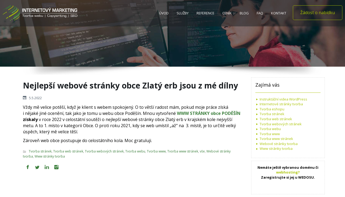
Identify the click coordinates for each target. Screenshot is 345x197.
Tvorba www (156, 151)
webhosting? (288, 172)
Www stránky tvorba (50, 156)
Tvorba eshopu (272, 109)
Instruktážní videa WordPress (283, 99)
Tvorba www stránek (182, 151)
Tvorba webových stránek (104, 151)
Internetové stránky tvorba (281, 104)
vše (202, 151)
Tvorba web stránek (68, 151)
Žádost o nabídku (317, 12)
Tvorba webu (135, 151)
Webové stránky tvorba (279, 143)
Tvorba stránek (40, 151)
